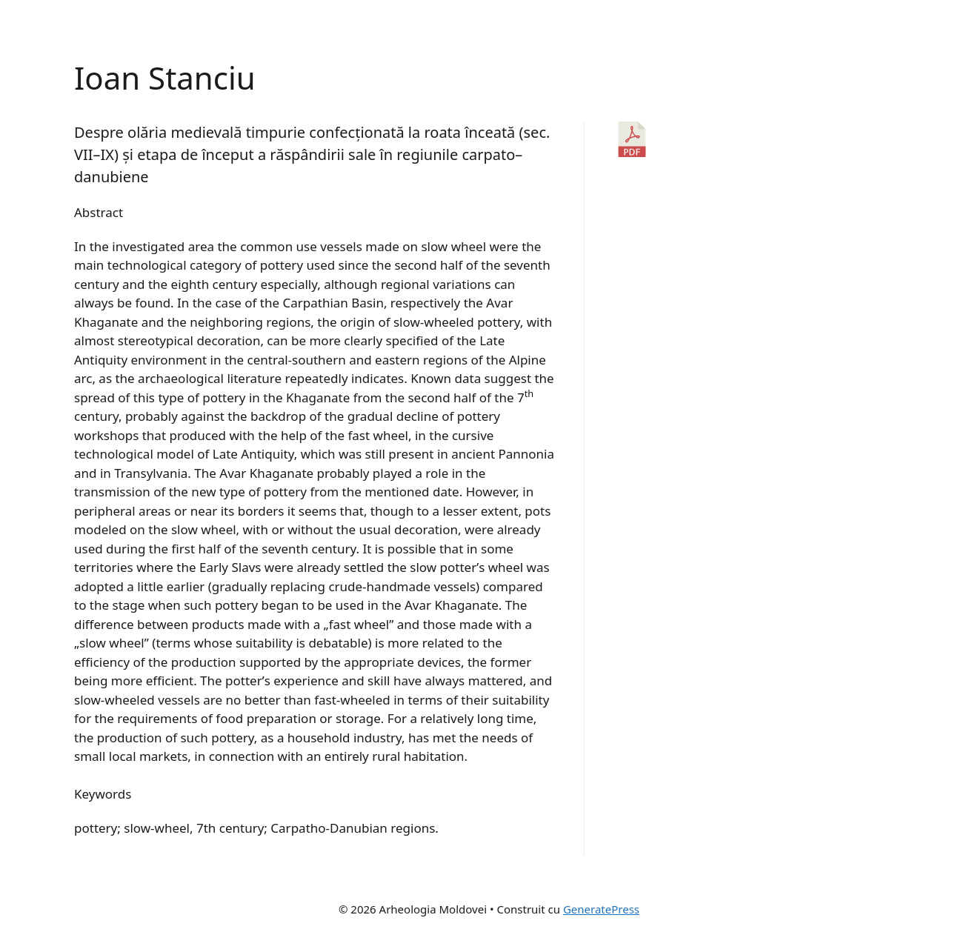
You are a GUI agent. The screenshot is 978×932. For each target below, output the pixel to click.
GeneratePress (601, 909)
